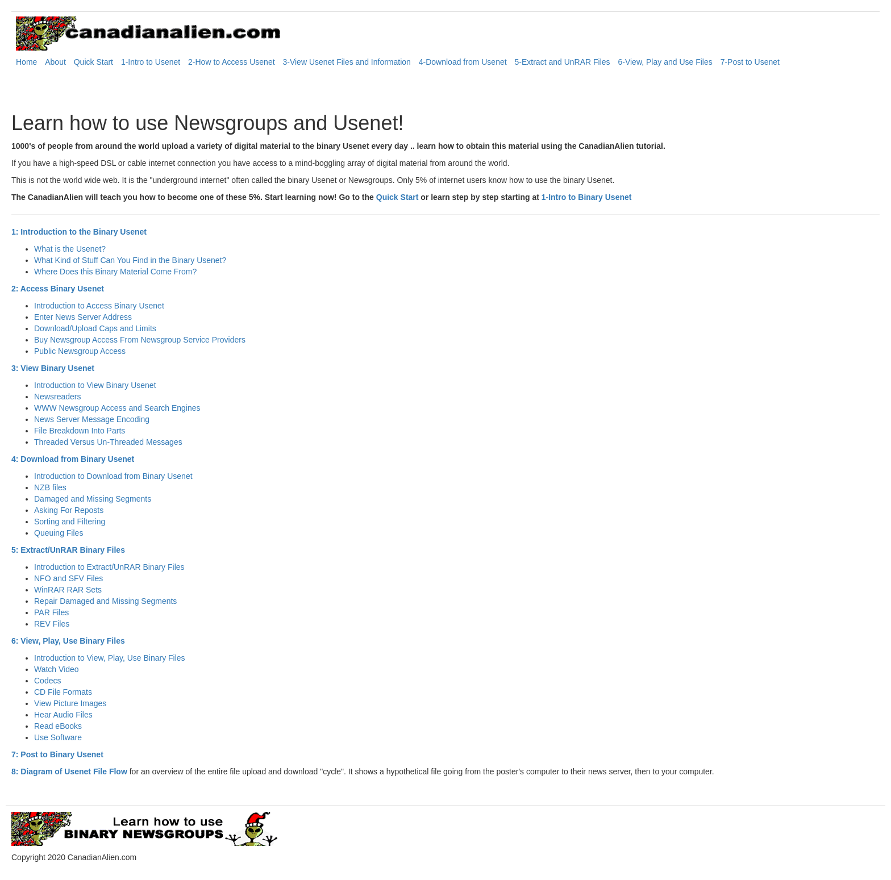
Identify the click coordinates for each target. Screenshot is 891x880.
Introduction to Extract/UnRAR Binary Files (109, 567)
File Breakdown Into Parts (79, 430)
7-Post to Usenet (750, 61)
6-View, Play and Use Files (665, 61)
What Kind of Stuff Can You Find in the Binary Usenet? (130, 260)
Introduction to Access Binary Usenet (99, 305)
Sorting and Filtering (69, 521)
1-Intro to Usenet (150, 61)
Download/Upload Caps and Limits (95, 328)
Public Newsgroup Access (80, 351)
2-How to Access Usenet (231, 61)
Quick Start (93, 61)
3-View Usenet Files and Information (346, 61)
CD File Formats (63, 692)
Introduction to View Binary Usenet (95, 385)
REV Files (51, 623)
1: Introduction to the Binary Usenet (79, 231)
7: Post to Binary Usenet (57, 754)
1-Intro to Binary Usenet (587, 197)
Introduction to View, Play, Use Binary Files (109, 657)
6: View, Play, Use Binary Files (68, 640)
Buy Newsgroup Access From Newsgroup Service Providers (139, 339)
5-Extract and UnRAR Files (562, 61)
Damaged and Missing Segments (92, 498)
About (55, 61)
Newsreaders (57, 396)
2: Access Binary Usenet (57, 288)
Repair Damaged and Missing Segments (105, 601)
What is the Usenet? (70, 248)
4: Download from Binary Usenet (72, 459)
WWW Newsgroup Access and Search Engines (117, 407)
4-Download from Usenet (463, 61)
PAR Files (51, 612)
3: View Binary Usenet (52, 368)
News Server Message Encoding (91, 419)
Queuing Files (58, 532)
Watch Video (56, 669)
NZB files (50, 487)
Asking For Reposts (68, 510)
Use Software (58, 737)
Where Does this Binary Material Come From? (115, 271)
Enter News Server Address (83, 317)
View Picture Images (70, 703)
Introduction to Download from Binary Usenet (113, 476)
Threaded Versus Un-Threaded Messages (108, 442)
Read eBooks (58, 726)
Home (26, 61)
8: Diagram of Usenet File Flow (69, 771)
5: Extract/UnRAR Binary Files (68, 549)
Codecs (47, 680)
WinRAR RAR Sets (68, 589)
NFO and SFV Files (68, 578)
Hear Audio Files (63, 714)
